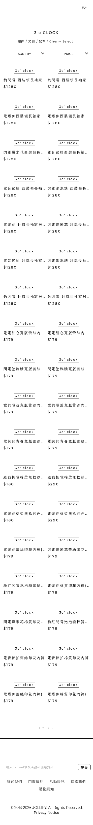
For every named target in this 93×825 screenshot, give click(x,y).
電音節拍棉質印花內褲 (68, 658)
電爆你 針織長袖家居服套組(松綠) (24, 224)
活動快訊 (57, 781)
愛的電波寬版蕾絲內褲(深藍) (24, 405)
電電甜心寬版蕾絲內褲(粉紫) (69, 333)
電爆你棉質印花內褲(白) (69, 694)
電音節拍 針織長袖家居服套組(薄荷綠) (24, 260)
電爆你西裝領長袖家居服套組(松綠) (69, 116)
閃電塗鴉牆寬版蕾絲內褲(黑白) (24, 369)
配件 (42, 41)
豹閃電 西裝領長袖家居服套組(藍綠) (69, 80)
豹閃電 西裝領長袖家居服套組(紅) (24, 80)
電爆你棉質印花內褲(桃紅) (69, 585)
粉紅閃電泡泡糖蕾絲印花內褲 (24, 585)
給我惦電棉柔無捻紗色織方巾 (24, 477)
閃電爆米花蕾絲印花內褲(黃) (69, 549)
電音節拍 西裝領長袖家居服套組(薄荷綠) (24, 188)
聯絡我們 (78, 781)
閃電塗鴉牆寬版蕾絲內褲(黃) (69, 369)
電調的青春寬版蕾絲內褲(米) (69, 441)
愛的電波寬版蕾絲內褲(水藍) (69, 405)
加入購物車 (43, 86)
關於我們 (14, 781)
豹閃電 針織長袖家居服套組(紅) (69, 296)
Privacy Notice (46, 812)
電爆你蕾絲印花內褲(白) (24, 694)
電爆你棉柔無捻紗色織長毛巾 (69, 513)
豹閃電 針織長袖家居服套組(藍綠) (24, 296)
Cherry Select (61, 41)
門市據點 (36, 781)
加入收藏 (35, 86)
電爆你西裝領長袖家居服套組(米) (24, 116)
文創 (31, 41)
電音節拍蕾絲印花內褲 (24, 658)
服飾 (21, 41)
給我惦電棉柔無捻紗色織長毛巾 (69, 477)
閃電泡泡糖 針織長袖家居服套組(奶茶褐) (69, 260)
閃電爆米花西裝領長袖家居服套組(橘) (24, 152)
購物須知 (46, 789)
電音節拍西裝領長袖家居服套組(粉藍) (69, 152)
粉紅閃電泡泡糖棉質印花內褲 (69, 622)
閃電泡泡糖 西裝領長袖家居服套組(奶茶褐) (69, 188)
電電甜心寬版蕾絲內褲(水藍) (24, 333)
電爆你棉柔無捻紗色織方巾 (24, 513)
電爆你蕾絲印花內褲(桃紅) (24, 549)
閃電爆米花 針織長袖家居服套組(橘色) (69, 224)
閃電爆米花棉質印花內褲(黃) (24, 622)
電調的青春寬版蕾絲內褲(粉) (24, 441)
